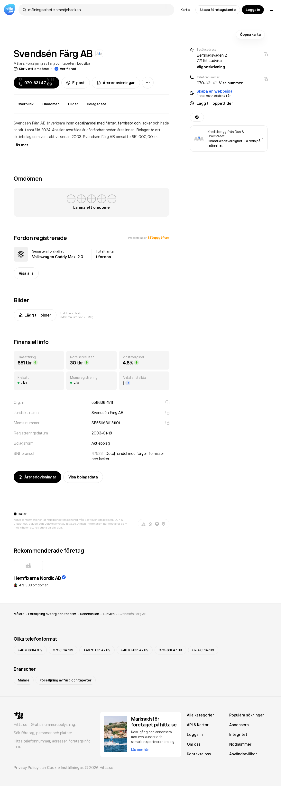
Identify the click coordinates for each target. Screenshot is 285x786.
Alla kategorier (200, 715)
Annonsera (239, 724)
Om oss (193, 744)
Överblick (26, 104)
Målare (19, 63)
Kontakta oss (199, 753)
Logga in (253, 10)
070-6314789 (203, 650)
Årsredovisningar (116, 82)
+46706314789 (30, 650)
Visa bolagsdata (83, 477)
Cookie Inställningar (65, 767)
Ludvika (83, 63)
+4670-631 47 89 (134, 650)
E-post (75, 82)
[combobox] (98, 9)
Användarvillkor (243, 753)
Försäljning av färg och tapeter (50, 63)
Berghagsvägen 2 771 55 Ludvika (212, 58)
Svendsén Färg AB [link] (133, 614)
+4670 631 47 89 (96, 650)
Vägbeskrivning (211, 66)
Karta (185, 10)
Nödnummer (240, 744)
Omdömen (50, 104)
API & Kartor (198, 724)
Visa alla (26, 273)
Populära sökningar (246, 715)
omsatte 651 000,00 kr (136, 136)
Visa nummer (231, 82)
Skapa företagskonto (218, 10)
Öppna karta (250, 34)
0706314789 (63, 650)
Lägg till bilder (35, 315)
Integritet (238, 734)
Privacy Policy (26, 767)
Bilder (73, 104)
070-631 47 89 (170, 650)
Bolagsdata (96, 104)
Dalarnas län (89, 614)
